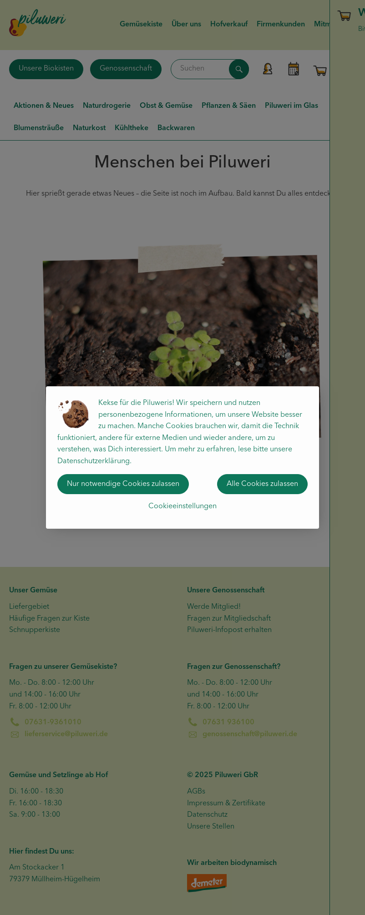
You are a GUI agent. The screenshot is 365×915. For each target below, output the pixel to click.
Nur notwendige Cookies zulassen (123, 484)
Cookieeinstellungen (182, 506)
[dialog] (182, 457)
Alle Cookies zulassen (262, 484)
